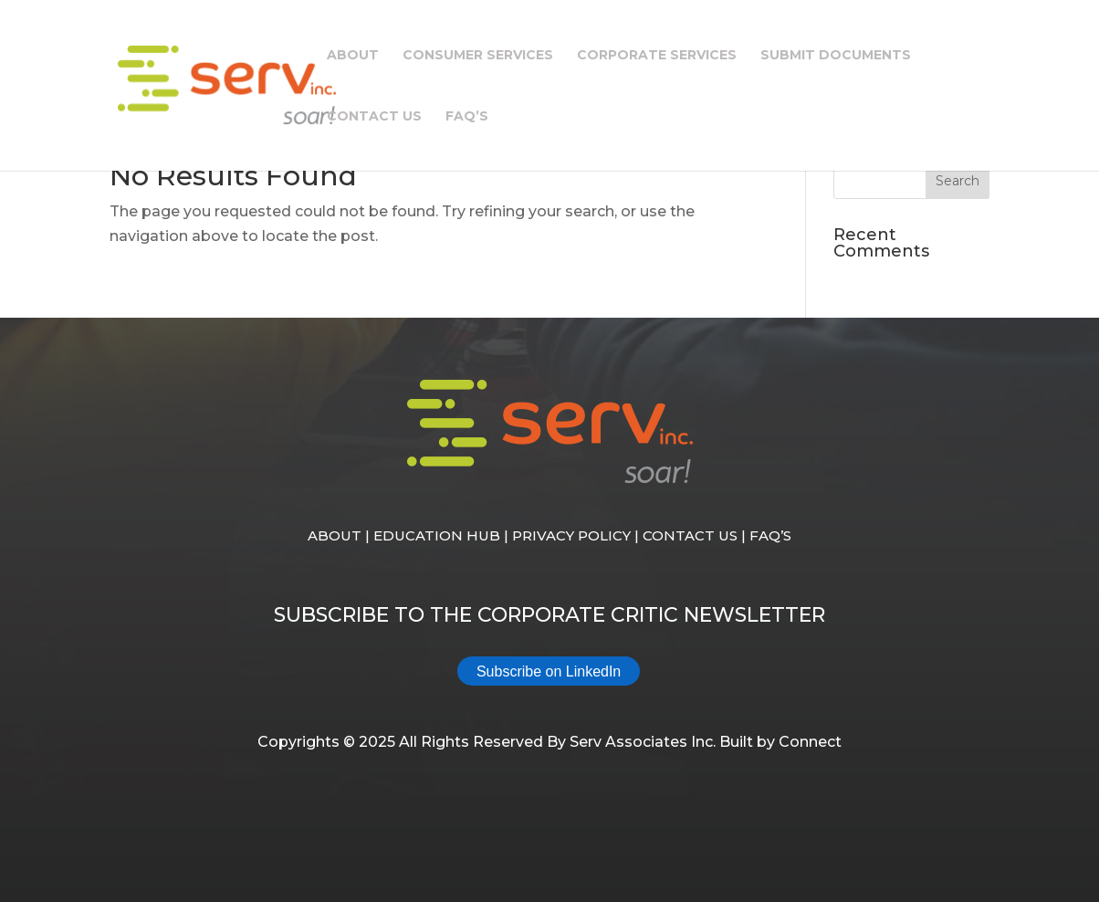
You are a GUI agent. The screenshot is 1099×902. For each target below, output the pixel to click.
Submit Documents (835, 55)
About (353, 55)
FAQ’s (466, 117)
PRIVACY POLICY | (577, 535)
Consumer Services (478, 55)
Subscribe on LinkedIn (548, 671)
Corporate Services (657, 55)
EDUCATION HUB (436, 535)
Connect (810, 741)
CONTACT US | (696, 535)
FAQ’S (770, 535)
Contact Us (374, 117)
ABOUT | (340, 535)
